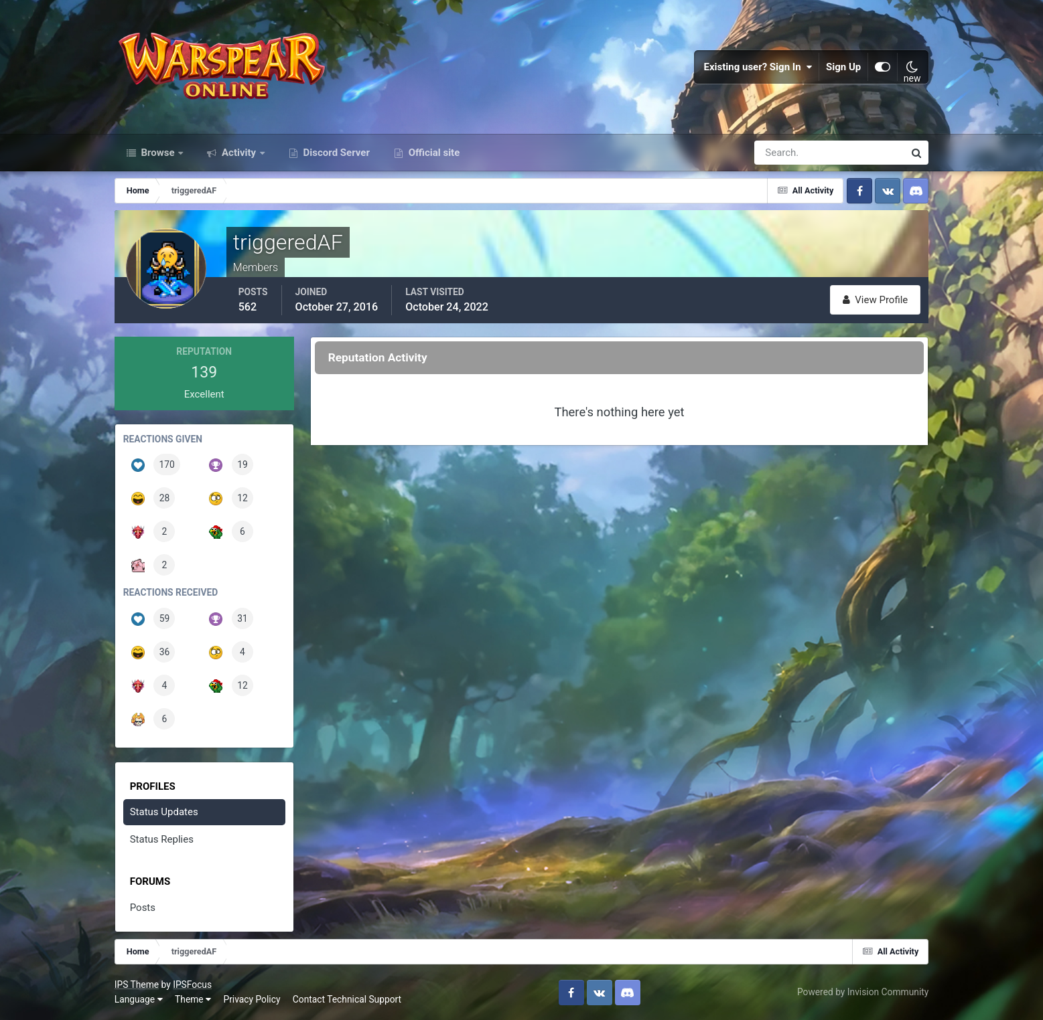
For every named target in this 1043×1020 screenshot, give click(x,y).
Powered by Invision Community (862, 992)
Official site (433, 153)
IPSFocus (192, 984)
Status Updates (164, 812)
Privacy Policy (251, 999)
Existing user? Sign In (757, 67)
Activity (239, 153)
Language (139, 999)
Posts (142, 908)
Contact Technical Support (347, 999)
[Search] (783, 153)
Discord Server (335, 153)
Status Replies (162, 839)
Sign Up (843, 67)
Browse (158, 153)
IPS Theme (137, 984)
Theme (193, 999)
